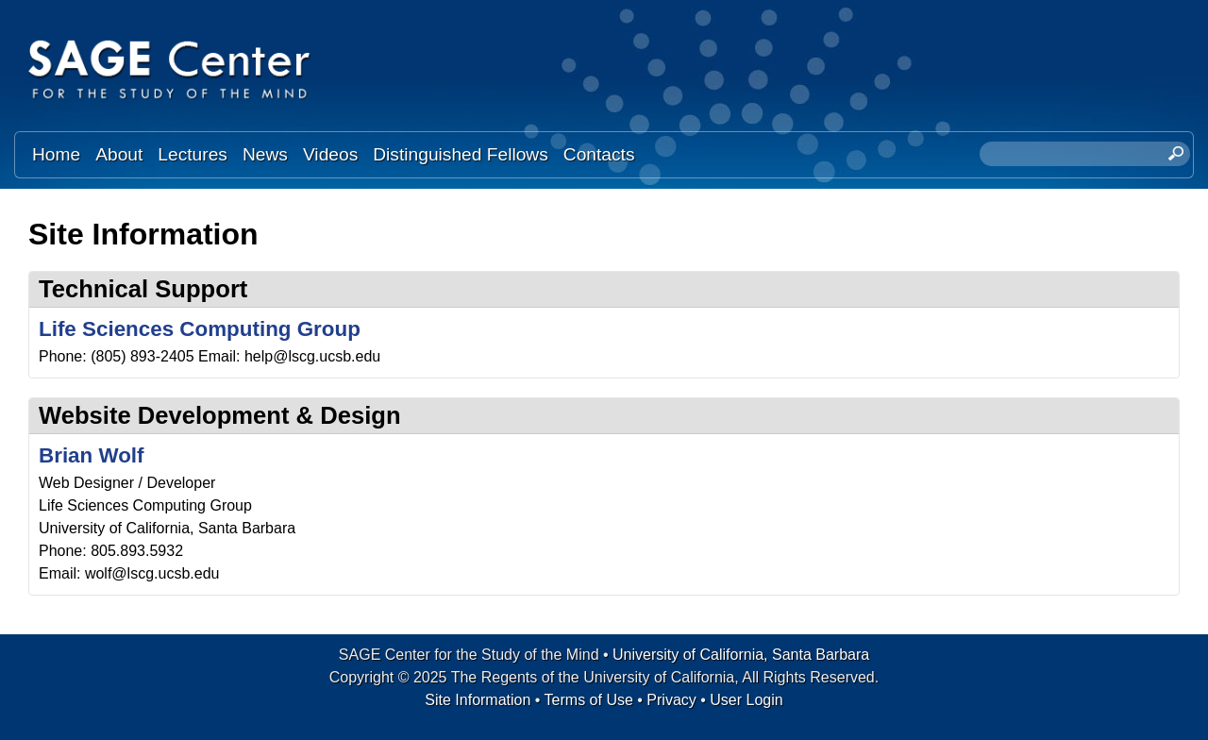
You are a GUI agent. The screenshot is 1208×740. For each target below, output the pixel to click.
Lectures (192, 154)
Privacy (671, 700)
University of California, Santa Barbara (740, 655)
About (119, 154)
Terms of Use (589, 700)
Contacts (599, 154)
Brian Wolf (91, 455)
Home (56, 154)
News (265, 154)
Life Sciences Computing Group (200, 329)
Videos (330, 154)
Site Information (477, 700)
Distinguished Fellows (460, 154)
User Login (746, 700)
